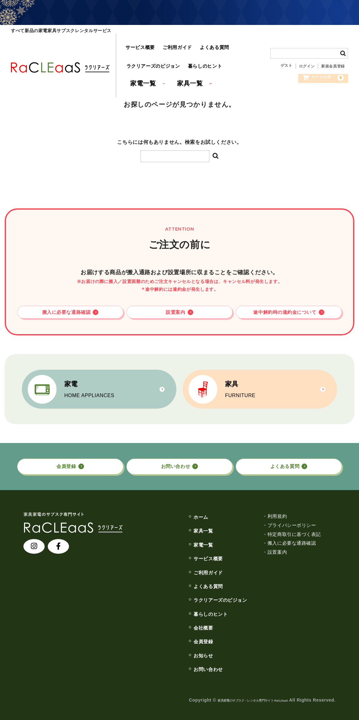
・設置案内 (245, 546)
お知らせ (163, 649)
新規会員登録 (333, 52)
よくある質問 (204, 41)
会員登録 (163, 636)
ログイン (307, 52)
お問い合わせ (169, 663)
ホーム (161, 511)
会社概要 (163, 622)
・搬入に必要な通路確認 (260, 537)
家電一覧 (140, 59)
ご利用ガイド (170, 41)
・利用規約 (245, 510)
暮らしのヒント (198, 47)
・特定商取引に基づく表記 (263, 528)
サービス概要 (136, 41)
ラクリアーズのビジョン (150, 47)
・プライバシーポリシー (260, 519)
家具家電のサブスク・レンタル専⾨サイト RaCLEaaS (232, 694)
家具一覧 (188, 59)
